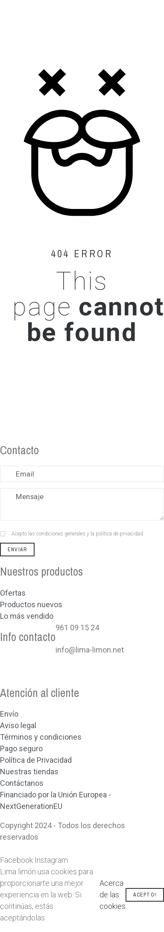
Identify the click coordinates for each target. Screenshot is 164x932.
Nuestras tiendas (29, 771)
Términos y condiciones (41, 736)
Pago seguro (21, 748)
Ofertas (13, 592)
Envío (9, 713)
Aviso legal (18, 725)
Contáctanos (22, 783)
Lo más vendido (26, 616)
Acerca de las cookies (113, 895)
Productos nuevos (31, 604)
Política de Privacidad (36, 760)
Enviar (17, 549)
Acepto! (144, 894)
